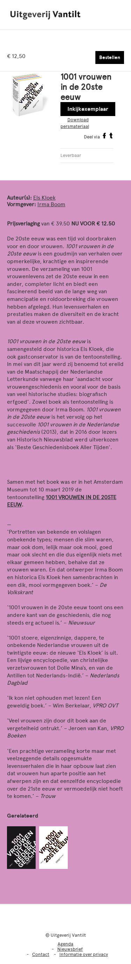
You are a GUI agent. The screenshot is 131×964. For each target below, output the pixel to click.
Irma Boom (51, 204)
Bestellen (109, 57)
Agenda (65, 944)
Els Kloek (44, 197)
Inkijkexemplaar (87, 109)
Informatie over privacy (83, 954)
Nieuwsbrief (70, 949)
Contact (40, 954)
